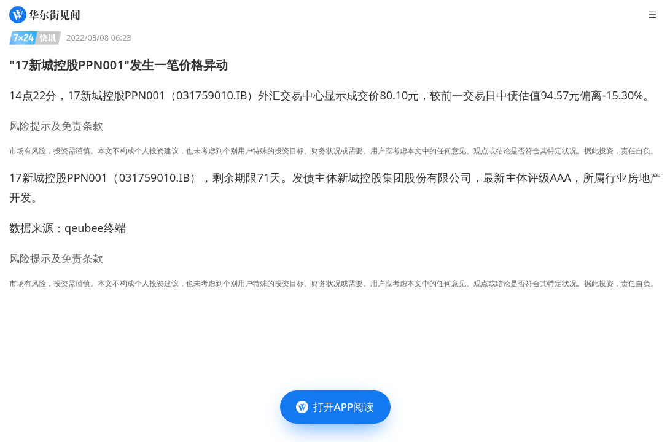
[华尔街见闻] (44, 14)
